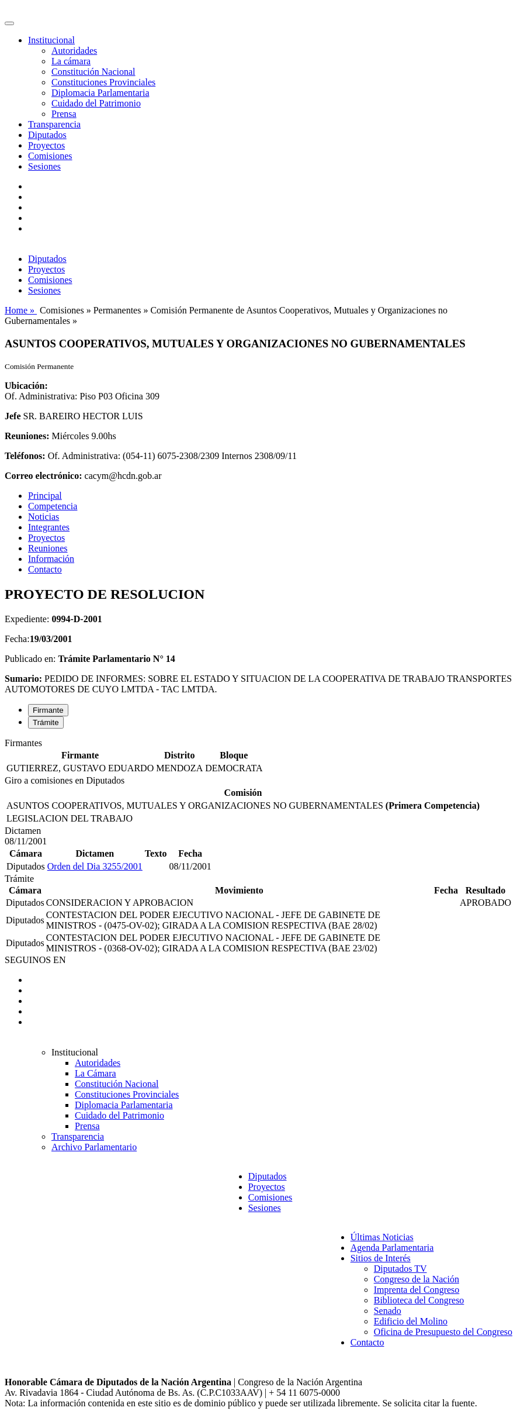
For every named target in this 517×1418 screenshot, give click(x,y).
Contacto (45, 569)
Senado (387, 1311)
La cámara (71, 61)
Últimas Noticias (382, 1237)
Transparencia (54, 124)
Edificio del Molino (410, 1321)
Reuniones (48, 548)
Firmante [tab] (48, 710)
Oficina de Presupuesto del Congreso (443, 1332)
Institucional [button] (51, 40)
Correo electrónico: (43, 476)
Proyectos (46, 145)
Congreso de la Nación (416, 1279)
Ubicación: (26, 386)
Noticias (43, 517)
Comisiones (50, 156)
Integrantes (49, 527)
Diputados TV (400, 1269)
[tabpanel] (258, 756)
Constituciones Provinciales (103, 82)
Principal (45, 496)
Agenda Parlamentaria (392, 1248)
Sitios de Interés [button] (381, 1258)
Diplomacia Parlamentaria (100, 93)
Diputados (47, 135)
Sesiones (44, 166)
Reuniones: (27, 436)
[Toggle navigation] (9, 23)
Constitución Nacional (93, 72)
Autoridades (74, 51)
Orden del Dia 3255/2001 (95, 866)
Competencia (52, 506)
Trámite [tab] (46, 722)
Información (51, 559)
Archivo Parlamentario (94, 1147)
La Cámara (95, 1073)
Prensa (64, 114)
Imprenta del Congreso (417, 1290)
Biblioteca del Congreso (419, 1300)
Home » (21, 310)
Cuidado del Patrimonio (96, 103)
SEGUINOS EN (35, 960)
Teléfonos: (25, 456)
